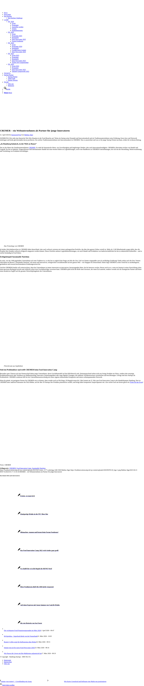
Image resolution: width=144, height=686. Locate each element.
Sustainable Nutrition (38, 468)
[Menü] (8, 93)
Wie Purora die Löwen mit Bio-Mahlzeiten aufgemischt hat (23, 653)
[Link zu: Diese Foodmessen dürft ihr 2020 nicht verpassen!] (27, 587)
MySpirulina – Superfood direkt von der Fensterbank (21, 636)
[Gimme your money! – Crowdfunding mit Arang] (23, 681)
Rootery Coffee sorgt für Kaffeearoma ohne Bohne (20, 642)
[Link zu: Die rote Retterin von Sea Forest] (21, 623)
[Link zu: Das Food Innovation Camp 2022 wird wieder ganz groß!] (29, 550)
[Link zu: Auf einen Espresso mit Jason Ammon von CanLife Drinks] (30, 605)
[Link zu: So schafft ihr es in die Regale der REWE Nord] (26, 568)
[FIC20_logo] (15, 9)
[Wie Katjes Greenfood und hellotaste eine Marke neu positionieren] (76, 681)
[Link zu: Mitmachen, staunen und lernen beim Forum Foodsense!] (29, 532)
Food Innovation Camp (24, 468)
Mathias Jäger (28, 135)
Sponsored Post (16, 135)
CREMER (32, 147)
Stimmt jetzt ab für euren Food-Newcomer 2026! (19, 648)
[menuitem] (74, 13)
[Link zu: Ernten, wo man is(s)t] (17, 496)
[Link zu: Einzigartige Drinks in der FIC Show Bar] (24, 514)
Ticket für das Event (136, 382)
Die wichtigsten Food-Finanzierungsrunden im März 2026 (22, 630)
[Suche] (7, 89)
